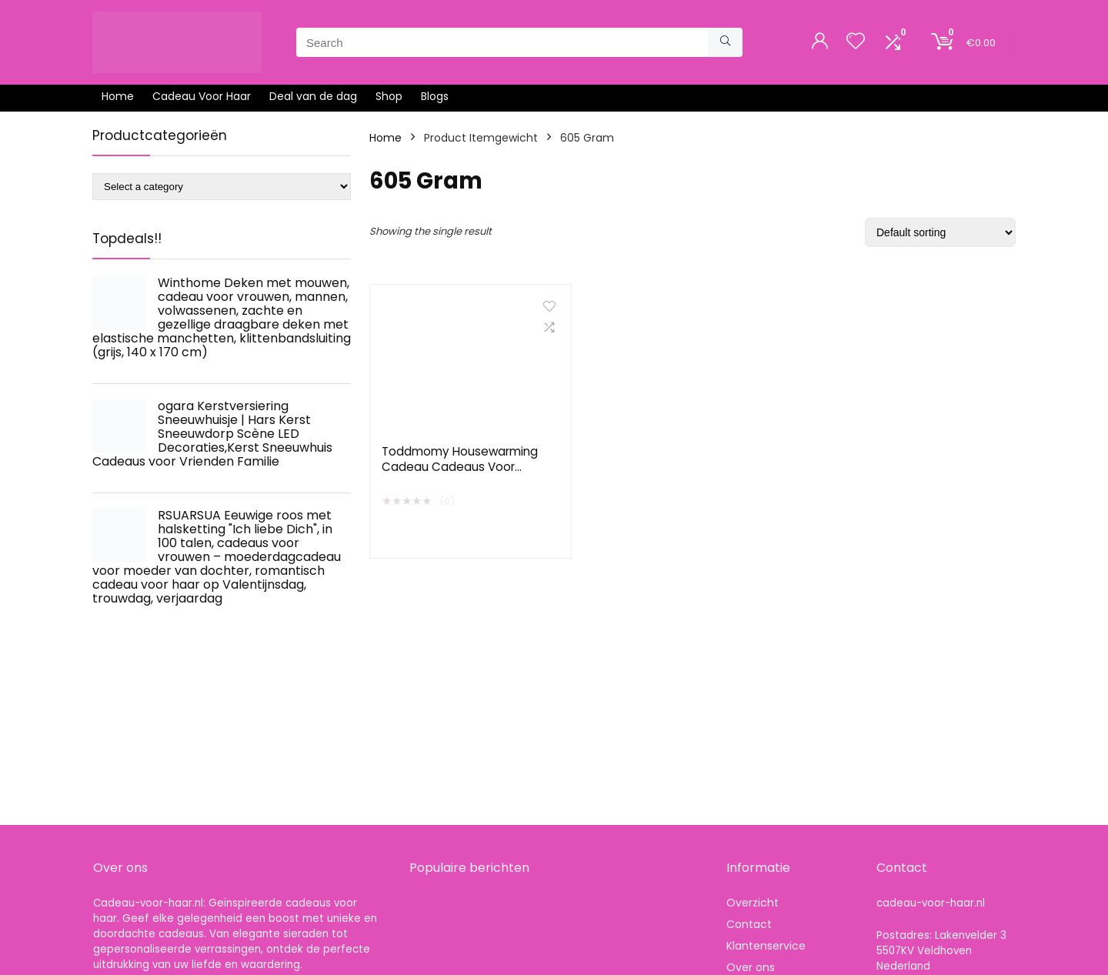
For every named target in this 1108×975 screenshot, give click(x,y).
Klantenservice (766, 945)
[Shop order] (940, 232)
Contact (749, 924)
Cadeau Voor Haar (201, 96)
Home (118, 96)
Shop (388, 96)
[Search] (725, 42)
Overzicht (752, 902)
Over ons (750, 967)
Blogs (435, 96)
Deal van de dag (313, 96)
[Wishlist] (855, 42)
